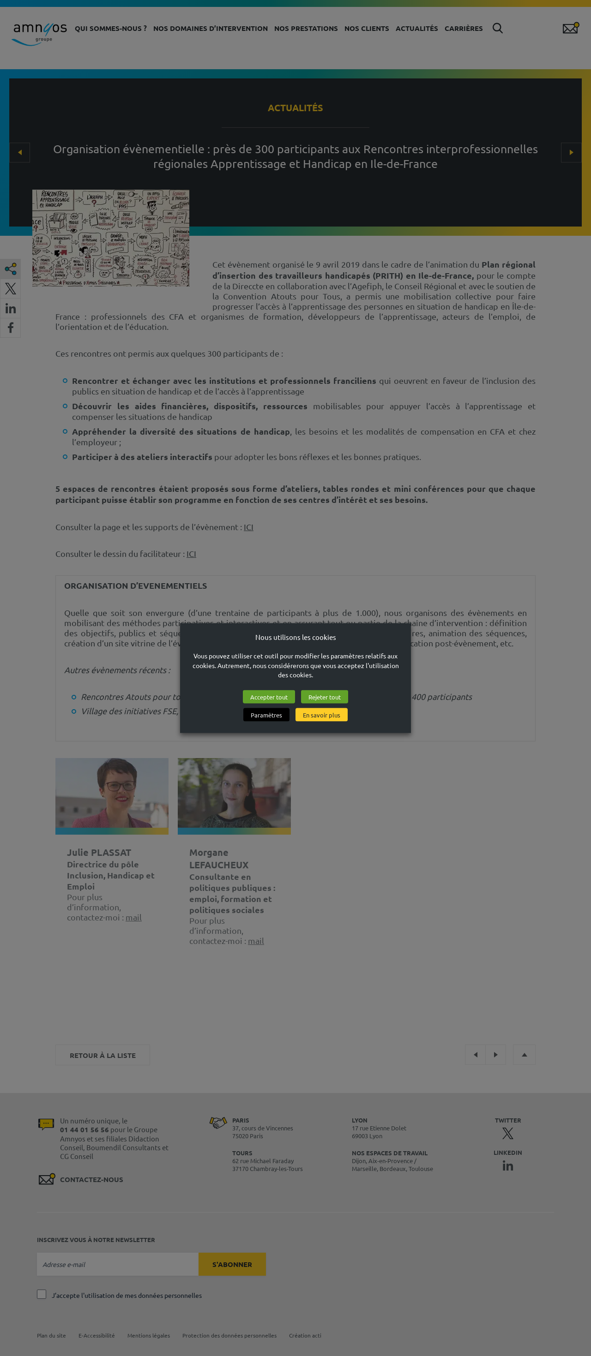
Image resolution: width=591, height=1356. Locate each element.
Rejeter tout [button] (324, 697)
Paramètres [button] (266, 715)
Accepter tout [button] (269, 697)
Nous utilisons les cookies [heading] (295, 636)
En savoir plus (321, 715)
